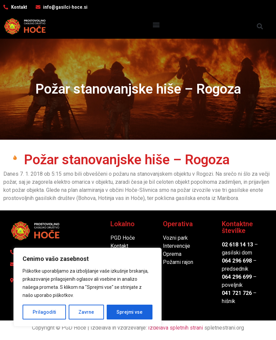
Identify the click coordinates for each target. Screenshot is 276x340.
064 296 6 (234, 261)
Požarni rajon (178, 262)
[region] (87, 287)
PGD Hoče (122, 238)
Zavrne (86, 312)
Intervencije (176, 246)
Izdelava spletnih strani (175, 328)
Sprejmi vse (129, 312)
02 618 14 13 (237, 244)
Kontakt (119, 246)
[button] (156, 24)
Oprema (172, 254)
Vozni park (175, 238)
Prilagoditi (44, 312)
